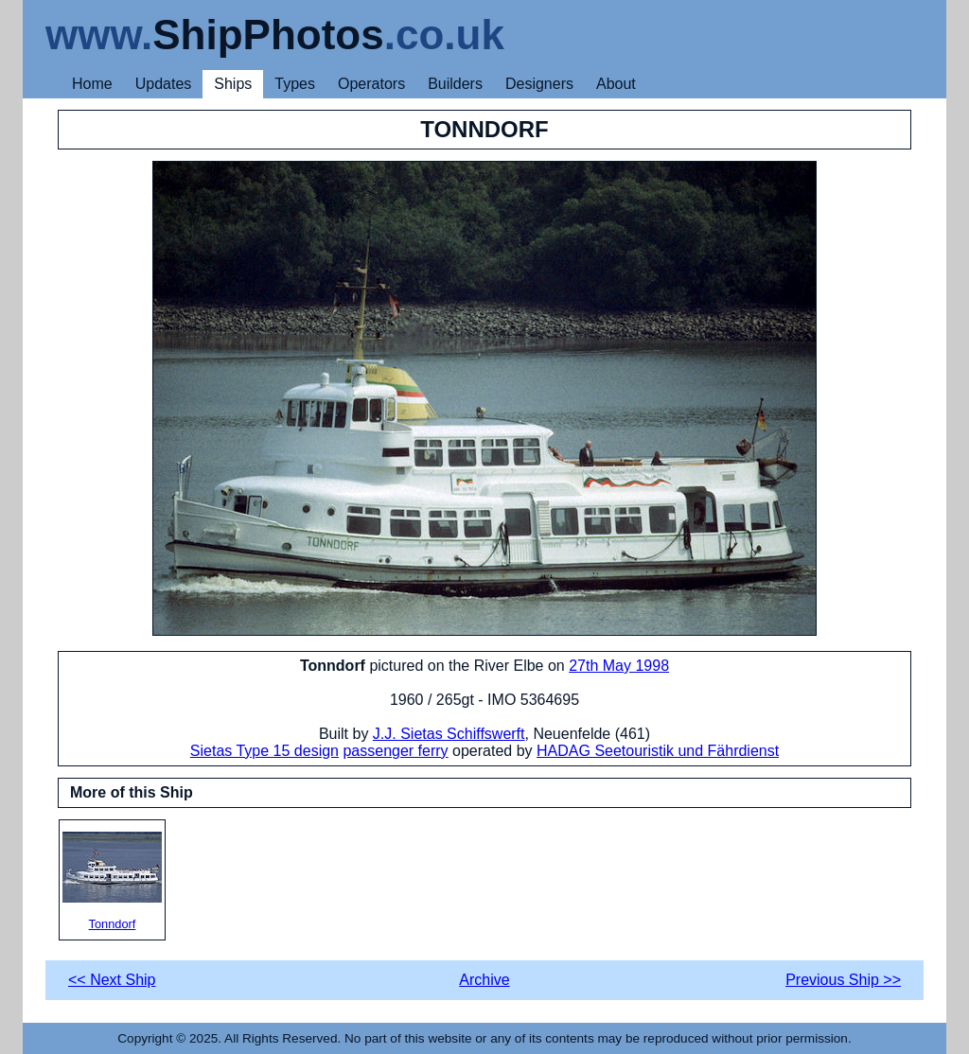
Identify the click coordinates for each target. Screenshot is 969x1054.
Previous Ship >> (843, 980)
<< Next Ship (112, 980)
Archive (484, 980)
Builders (455, 84)
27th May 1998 (619, 666)
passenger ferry (395, 751)
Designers (539, 84)
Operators (371, 84)
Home (92, 84)
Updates (163, 84)
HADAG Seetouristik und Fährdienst (658, 751)
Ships (233, 84)
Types (294, 84)
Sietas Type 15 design (264, 751)
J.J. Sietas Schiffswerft (449, 734)
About (616, 84)
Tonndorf (112, 881)
